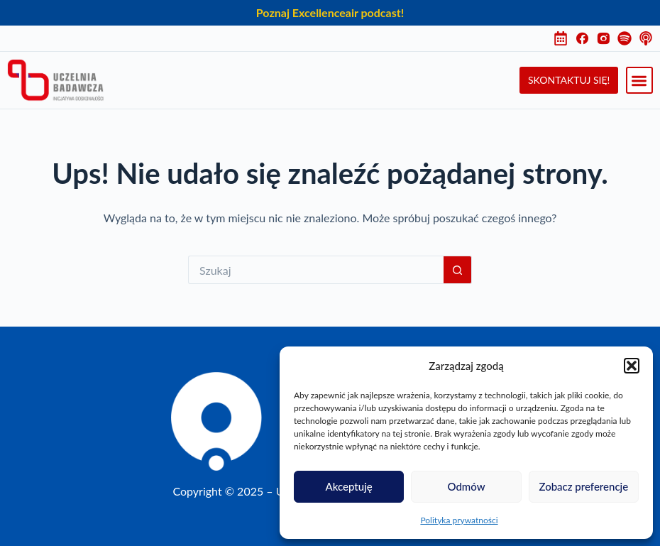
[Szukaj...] (316, 270)
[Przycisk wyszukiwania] (458, 270)
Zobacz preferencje (583, 486)
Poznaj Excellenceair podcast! (330, 12)
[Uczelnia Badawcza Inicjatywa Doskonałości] (55, 80)
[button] (632, 366)
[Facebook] (585, 38)
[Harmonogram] (564, 38)
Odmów (466, 486)
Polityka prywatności (458, 520)
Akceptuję (349, 486)
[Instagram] (606, 38)
